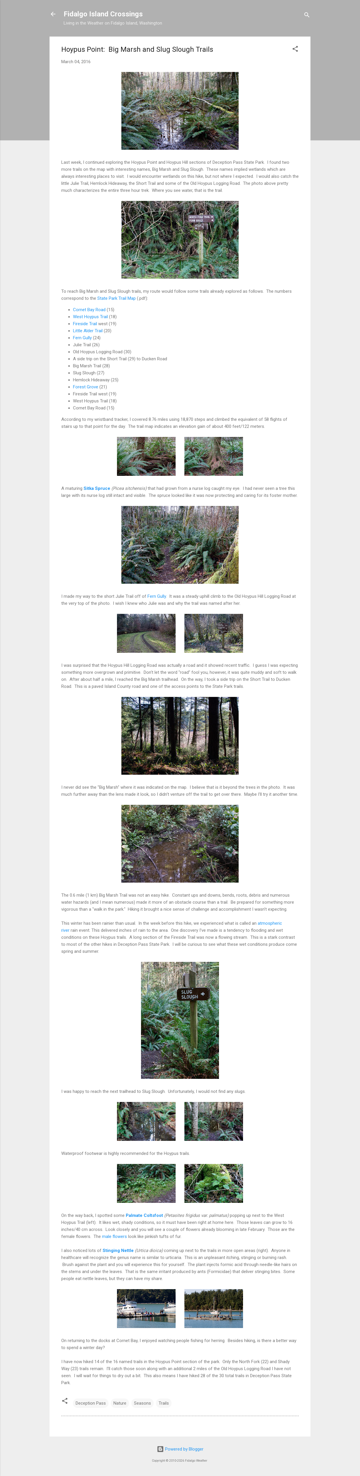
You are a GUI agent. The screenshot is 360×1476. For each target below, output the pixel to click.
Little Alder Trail (88, 330)
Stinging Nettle (118, 1250)
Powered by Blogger (180, 1449)
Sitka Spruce (97, 488)
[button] (295, 49)
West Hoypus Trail (90, 316)
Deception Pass (91, 1403)
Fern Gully (82, 337)
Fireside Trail (85, 323)
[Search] (306, 16)
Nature (119, 1403)
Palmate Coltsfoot (144, 1215)
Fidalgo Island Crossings (103, 14)
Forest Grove (85, 387)
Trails (164, 1403)
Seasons (142, 1403)
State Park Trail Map (116, 298)
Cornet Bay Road (89, 309)
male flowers (114, 1236)
